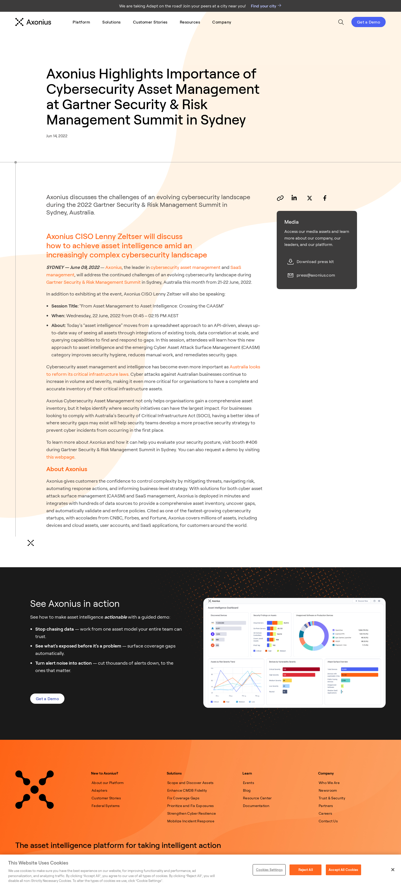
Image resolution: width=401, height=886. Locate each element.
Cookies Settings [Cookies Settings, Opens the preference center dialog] (269, 870)
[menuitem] (81, 22)
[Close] (392, 869)
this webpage (60, 457)
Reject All (305, 870)
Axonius (113, 267)
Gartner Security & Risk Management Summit (93, 282)
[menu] (152, 22)
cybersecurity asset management (185, 267)
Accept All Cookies (343, 870)
